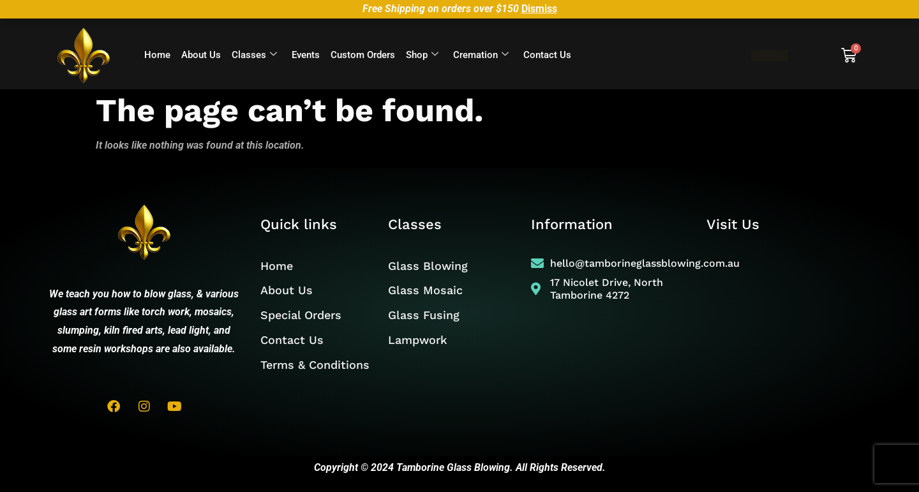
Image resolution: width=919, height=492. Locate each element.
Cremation (481, 55)
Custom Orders (363, 55)
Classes (254, 55)
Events (306, 55)
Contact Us (547, 55)
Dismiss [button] (539, 9)
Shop (422, 55)
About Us (201, 55)
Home (157, 55)
